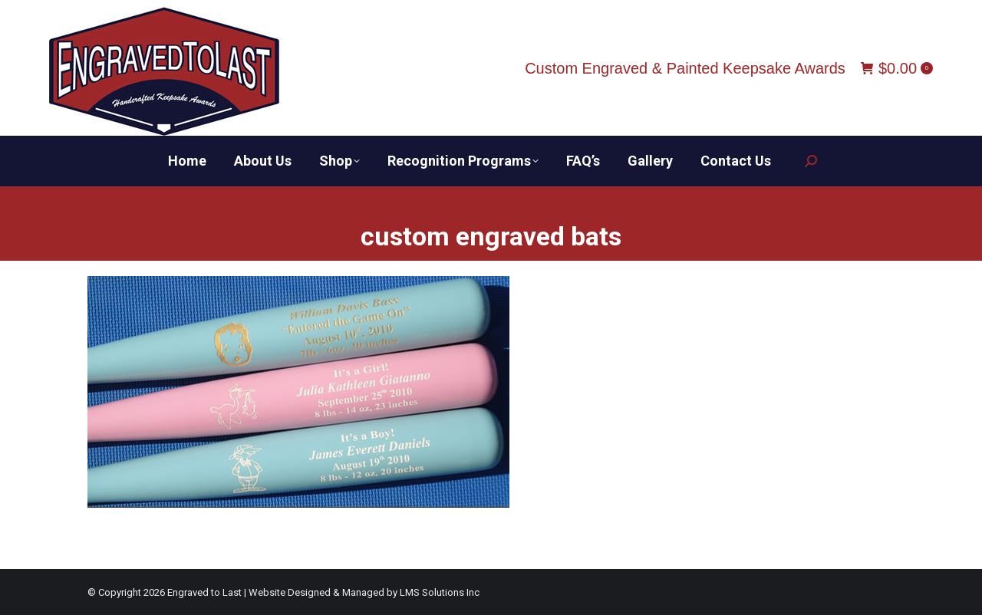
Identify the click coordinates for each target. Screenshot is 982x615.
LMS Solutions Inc (439, 592)
